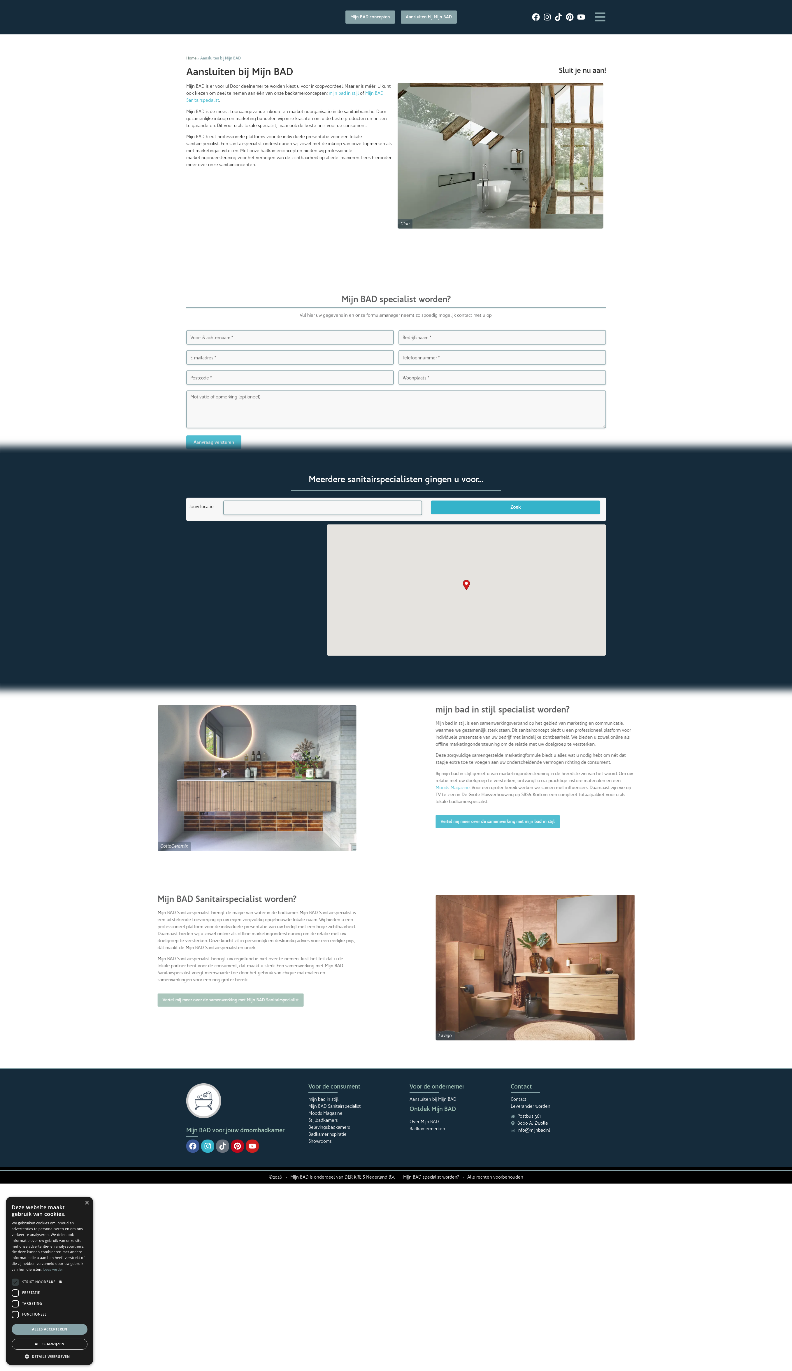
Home (191, 58)
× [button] (87, 1203)
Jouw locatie (201, 506)
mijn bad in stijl (344, 93)
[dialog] (49, 1281)
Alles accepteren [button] (49, 1329)
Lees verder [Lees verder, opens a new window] (53, 1269)
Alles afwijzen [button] (49, 1344)
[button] (466, 585)
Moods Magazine (616, 787)
